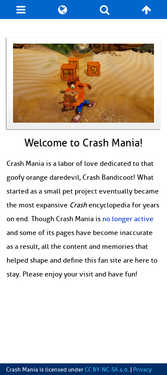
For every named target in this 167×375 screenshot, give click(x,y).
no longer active (128, 219)
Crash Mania (22, 369)
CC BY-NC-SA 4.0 (106, 369)
